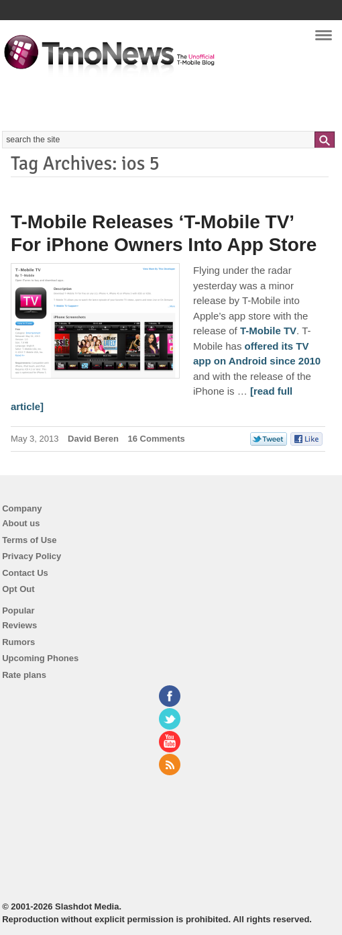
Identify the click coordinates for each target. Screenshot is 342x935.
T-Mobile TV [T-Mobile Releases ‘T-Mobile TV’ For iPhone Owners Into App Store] (268, 330)
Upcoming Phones (40, 658)
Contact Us (25, 573)
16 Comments (156, 439)
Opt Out (18, 589)
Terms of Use (29, 540)
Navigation (323, 39)
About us (21, 523)
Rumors (18, 642)
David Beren (93, 439)
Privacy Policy (31, 556)
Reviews (19, 625)
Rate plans (24, 675)
